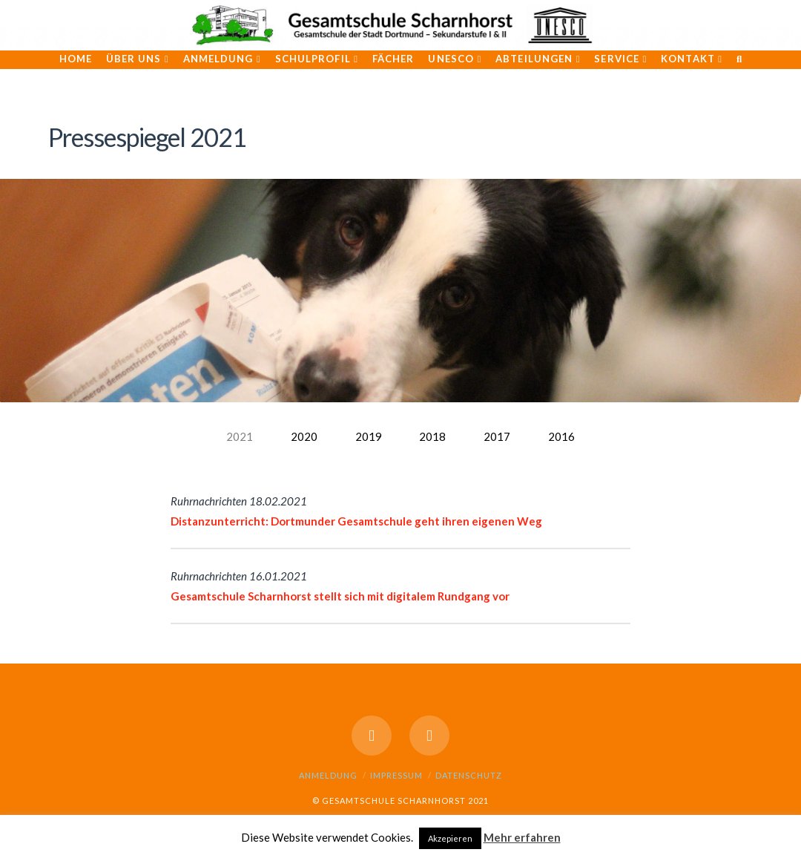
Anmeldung (328, 775)
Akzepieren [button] (450, 838)
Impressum (396, 775)
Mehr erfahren (522, 837)
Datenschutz (468, 775)
